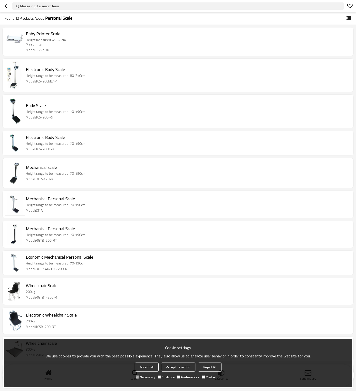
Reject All (209, 367)
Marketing (211, 377)
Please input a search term (39, 6)
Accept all (147, 367)
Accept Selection (178, 367)
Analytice (166, 377)
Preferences (188, 377)
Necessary (145, 377)
